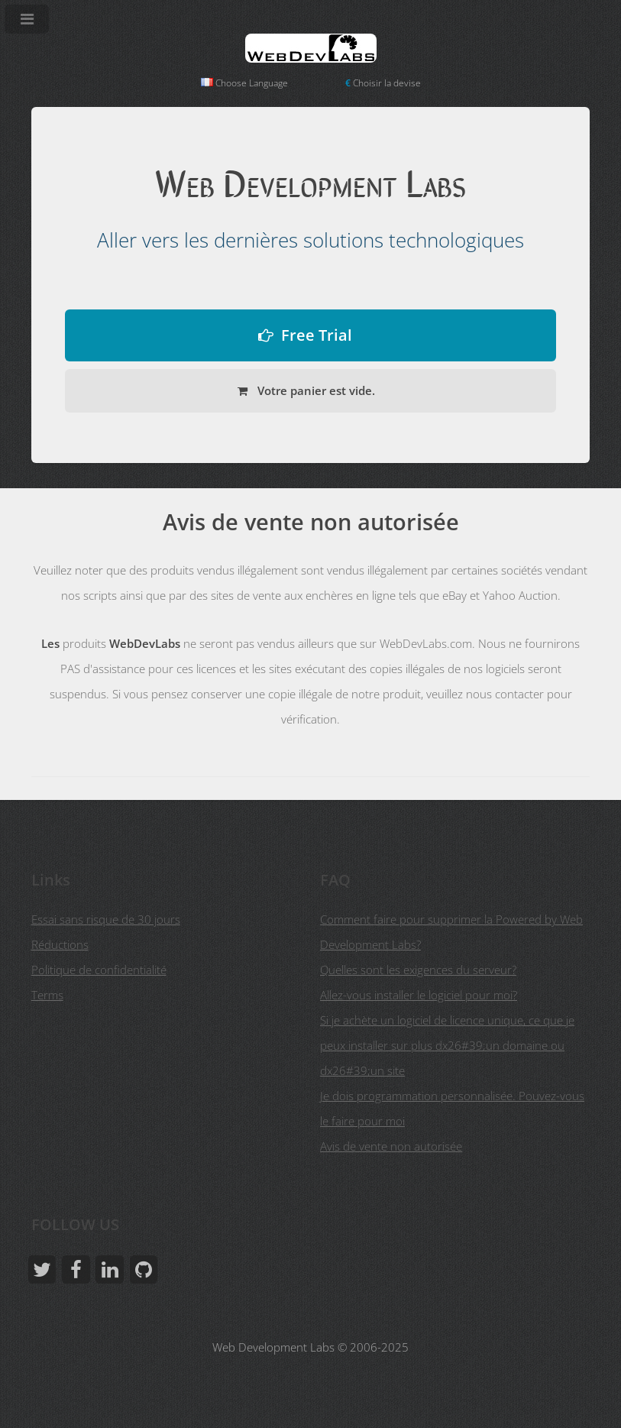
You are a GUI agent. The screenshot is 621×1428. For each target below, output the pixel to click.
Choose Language (244, 82)
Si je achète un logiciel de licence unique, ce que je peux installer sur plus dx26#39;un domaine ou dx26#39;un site (447, 1045)
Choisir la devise (383, 82)
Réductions (60, 944)
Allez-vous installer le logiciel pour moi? (418, 994)
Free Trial (316, 335)
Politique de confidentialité (99, 969)
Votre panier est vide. (314, 390)
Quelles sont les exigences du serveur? (418, 969)
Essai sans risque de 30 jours (105, 919)
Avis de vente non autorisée (391, 1146)
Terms (47, 994)
